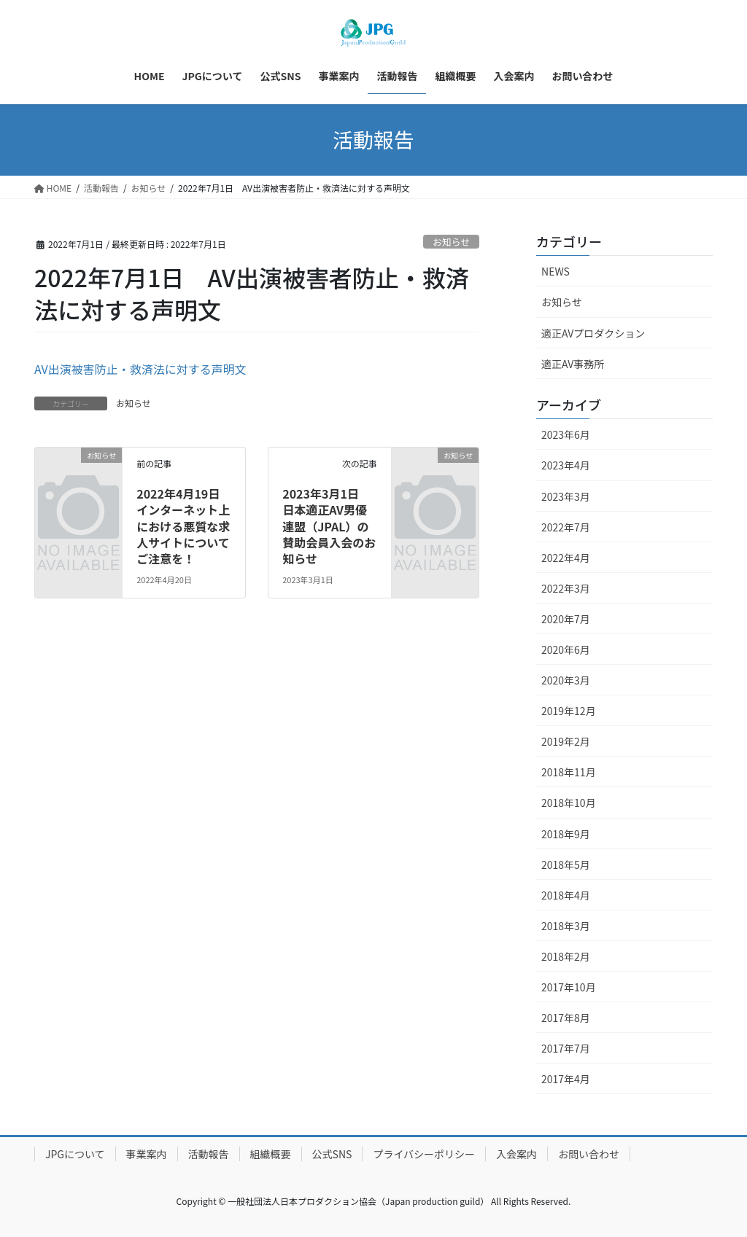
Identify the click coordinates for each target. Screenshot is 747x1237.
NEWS (555, 271)
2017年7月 (565, 1048)
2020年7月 (565, 619)
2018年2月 (565, 956)
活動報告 (208, 1154)
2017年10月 (568, 987)
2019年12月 (568, 710)
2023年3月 (565, 496)
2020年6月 (565, 649)
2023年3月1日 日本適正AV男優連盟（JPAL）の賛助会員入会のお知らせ (329, 526)
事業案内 (146, 1154)
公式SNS (332, 1154)
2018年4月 (565, 895)
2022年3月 (565, 588)
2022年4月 (565, 557)
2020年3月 (565, 680)
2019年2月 (565, 741)
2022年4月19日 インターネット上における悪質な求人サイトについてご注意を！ (183, 526)
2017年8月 (565, 1017)
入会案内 (516, 1154)
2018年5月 (565, 864)
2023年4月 (565, 465)
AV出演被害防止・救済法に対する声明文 (140, 369)
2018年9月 (565, 834)
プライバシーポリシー (424, 1154)
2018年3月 (565, 925)
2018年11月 (568, 772)
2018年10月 (568, 802)
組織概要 (270, 1154)
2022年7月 (565, 527)
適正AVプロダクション (593, 333)
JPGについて (75, 1154)
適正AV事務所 (572, 363)
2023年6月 (565, 434)
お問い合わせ (588, 1154)
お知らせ (451, 242)
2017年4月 (565, 1079)
